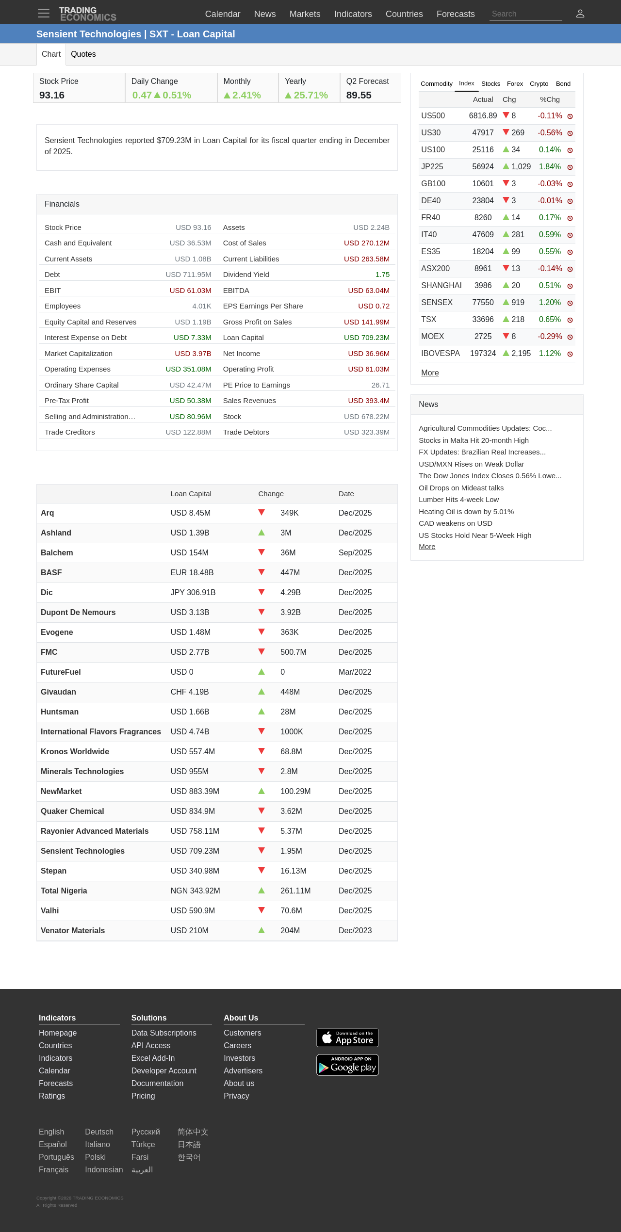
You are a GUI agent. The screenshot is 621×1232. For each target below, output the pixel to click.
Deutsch (99, 1132)
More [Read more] (430, 373)
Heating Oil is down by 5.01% (466, 511)
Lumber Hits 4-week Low (459, 499)
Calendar (54, 1071)
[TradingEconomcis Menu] (46, 13)
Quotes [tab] (83, 54)
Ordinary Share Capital (82, 385)
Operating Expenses (78, 369)
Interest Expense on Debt (86, 337)
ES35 (430, 251)
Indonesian (104, 1170)
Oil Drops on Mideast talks (461, 488)
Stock (232, 416)
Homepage (58, 1033)
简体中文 (193, 1132)
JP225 (432, 166)
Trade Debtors (246, 432)
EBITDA (236, 290)
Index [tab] (466, 83)
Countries (55, 1045)
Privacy (236, 1096)
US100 (433, 150)
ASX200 (435, 268)
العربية (142, 1170)
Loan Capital (243, 337)
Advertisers (243, 1071)
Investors (239, 1058)
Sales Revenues (249, 400)
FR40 (430, 217)
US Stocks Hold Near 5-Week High (475, 535)
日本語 (189, 1144)
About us (239, 1083)
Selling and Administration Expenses (91, 416)
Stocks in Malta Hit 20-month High (474, 440)
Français (53, 1170)
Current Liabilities (251, 259)
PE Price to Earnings (256, 385)
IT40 (429, 234)
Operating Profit (248, 369)
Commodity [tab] (437, 83)
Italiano (97, 1144)
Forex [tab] (515, 83)
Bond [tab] (563, 83)
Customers (242, 1033)
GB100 (433, 183)
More (427, 546)
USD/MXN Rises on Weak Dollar (471, 464)
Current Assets (68, 259)
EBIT (53, 290)
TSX (428, 319)
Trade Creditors (70, 432)
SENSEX (437, 302)
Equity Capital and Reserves (90, 322)
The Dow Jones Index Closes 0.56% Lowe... (490, 475)
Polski (95, 1157)
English (51, 1132)
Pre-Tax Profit (67, 400)
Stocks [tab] (490, 83)
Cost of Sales (244, 243)
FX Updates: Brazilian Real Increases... (482, 452)
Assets (234, 227)
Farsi (140, 1157)
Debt (52, 274)
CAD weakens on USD (455, 523)
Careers (237, 1045)
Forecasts (56, 1083)
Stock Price (63, 227)
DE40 (431, 200)
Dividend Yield (246, 274)
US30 (431, 133)
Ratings (52, 1096)
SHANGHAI (441, 285)
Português (56, 1157)
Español (53, 1144)
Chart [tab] (51, 54)
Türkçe (143, 1144)
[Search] (526, 14)
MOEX (432, 336)
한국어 (189, 1157)
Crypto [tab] (539, 83)
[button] (580, 15)
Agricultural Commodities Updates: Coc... (485, 428)
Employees (63, 306)
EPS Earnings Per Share (263, 306)
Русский (145, 1132)
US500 (433, 116)
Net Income (242, 353)
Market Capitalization (79, 353)
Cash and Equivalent (78, 243)
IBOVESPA (440, 353)
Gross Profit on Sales (257, 322)
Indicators (55, 1058)
